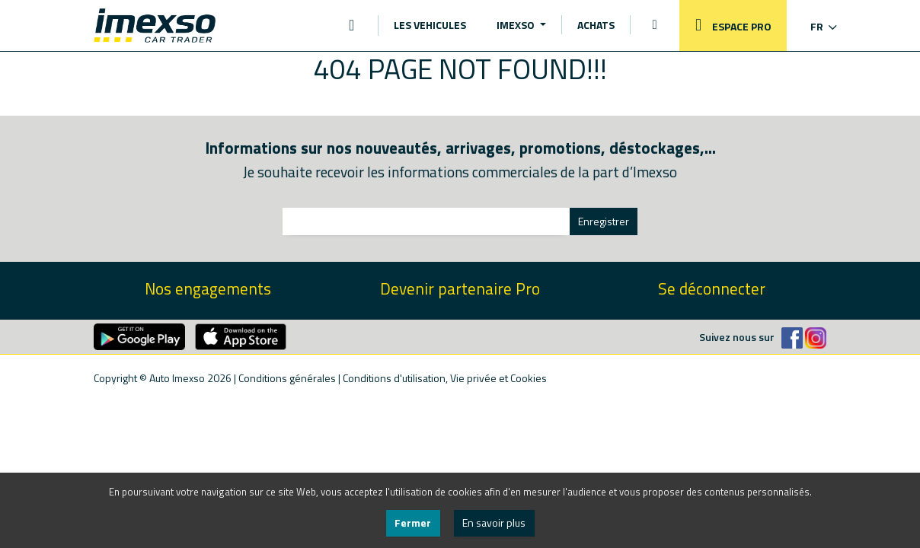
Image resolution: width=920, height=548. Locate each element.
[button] (814, 26)
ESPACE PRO (729, 25)
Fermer (413, 522)
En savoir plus (493, 522)
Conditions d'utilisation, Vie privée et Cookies (445, 378)
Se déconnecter (711, 289)
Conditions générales (287, 378)
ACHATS (596, 25)
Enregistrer (603, 221)
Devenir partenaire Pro (460, 289)
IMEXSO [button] (517, 25)
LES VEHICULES (430, 25)
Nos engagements (208, 289)
